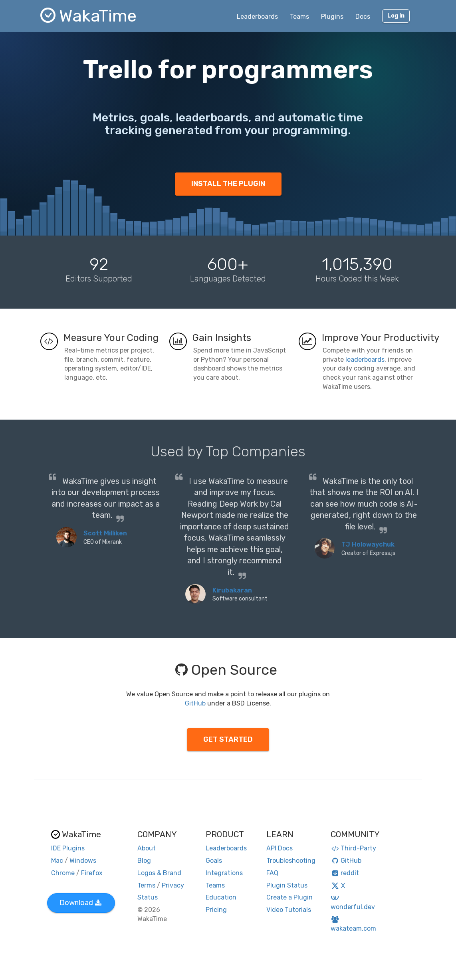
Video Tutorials (288, 909)
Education (221, 897)
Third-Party (353, 848)
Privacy (173, 885)
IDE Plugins (68, 848)
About (146, 848)
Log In (395, 15)
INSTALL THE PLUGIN (228, 183)
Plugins (332, 16)
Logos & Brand (159, 873)
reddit (345, 873)
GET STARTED (228, 739)
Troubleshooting (290, 860)
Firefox (92, 873)
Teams (299, 16)
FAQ (272, 873)
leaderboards (365, 359)
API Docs (279, 848)
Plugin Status (286, 885)
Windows (82, 860)
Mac (57, 860)
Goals (214, 860)
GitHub (195, 703)
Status (147, 897)
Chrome (63, 873)
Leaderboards (257, 16)
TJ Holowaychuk (368, 544)
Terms (146, 885)
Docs (362, 16)
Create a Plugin (289, 897)
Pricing (216, 909)
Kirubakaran (232, 590)
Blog (144, 860)
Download (80, 902)
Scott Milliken (105, 533)
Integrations (224, 873)
